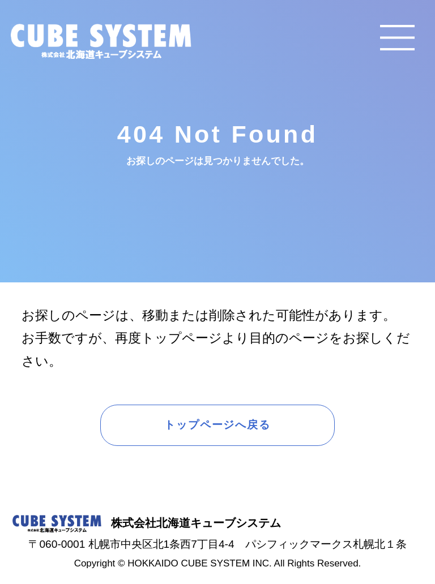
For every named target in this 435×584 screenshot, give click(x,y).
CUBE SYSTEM (101, 41)
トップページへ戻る (217, 425)
